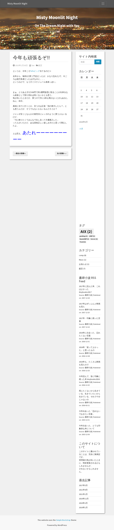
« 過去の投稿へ (20, 153)
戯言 (40, 65)
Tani (31, 65)
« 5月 (81, 128)
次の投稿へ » (61, 153)
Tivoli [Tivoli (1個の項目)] (83, 242)
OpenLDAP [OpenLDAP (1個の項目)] (84, 239)
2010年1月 (83, 507)
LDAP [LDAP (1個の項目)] (92, 236)
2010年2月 (83, 503)
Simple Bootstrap (63, 520)
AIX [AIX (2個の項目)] (86, 231)
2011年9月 (83, 490)
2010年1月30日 (20, 65)
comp (81, 255)
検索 (98, 62)
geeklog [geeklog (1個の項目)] (84, 236)
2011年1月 (83, 494)
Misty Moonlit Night (17, 3)
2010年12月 (84, 498)
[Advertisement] (90, 176)
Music (81, 260)
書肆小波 (88, 295)
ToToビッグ (35, 71)
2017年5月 (83, 485)
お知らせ (83, 264)
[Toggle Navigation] (103, 3)
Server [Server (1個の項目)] (94, 239)
